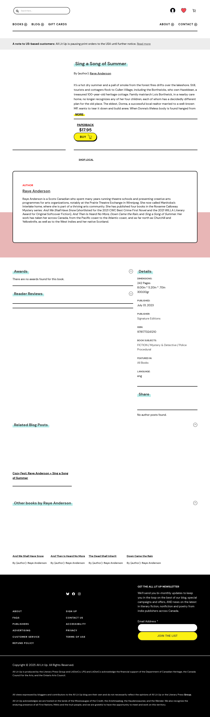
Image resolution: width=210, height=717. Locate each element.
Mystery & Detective (163, 345)
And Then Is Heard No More (68, 556)
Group (187, 694)
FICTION (142, 345)
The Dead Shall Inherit (103, 556)
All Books (143, 363)
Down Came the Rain (140, 556)
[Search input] (41, 10)
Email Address (148, 621)
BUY (83, 137)
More (79, 114)
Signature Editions (149, 318)
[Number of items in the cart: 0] (194, 11)
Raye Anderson (100, 73)
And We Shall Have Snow (28, 556)
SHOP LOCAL (86, 159)
